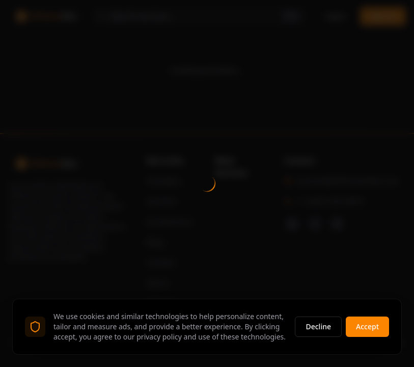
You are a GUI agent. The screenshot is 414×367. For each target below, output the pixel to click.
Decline (318, 326)
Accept (367, 326)
